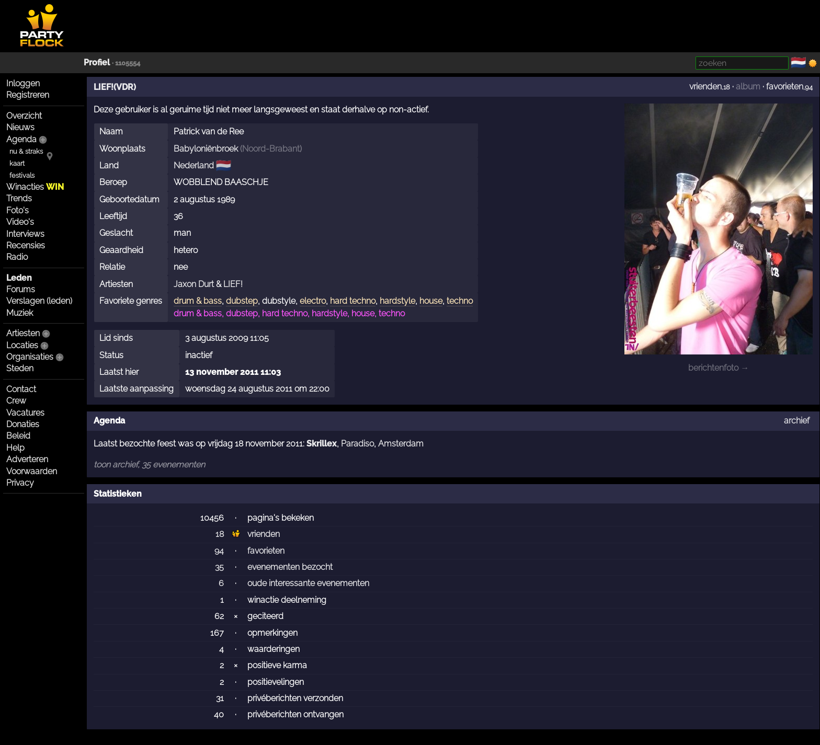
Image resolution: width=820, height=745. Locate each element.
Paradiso (357, 444)
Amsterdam (401, 444)
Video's (20, 222)
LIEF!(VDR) (115, 87)
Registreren (27, 95)
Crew (16, 401)
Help (15, 448)
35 (219, 567)
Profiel (97, 62)
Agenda (21, 139)
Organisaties (29, 357)
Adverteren (27, 459)
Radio (17, 257)
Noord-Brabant (271, 149)
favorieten (784, 86)
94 (219, 551)
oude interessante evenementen (308, 583)
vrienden (705, 86)
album (748, 86)
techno (460, 301)
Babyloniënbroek (206, 149)
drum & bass (198, 301)
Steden (19, 368)
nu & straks (26, 151)
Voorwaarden (31, 471)
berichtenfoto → (718, 368)
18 (219, 534)
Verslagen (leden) (39, 301)
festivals (22, 175)
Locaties (22, 345)
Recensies (25, 245)
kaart (17, 163)
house (430, 301)
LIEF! (233, 284)
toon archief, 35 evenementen (149, 464)
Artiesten (23, 333)
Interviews (25, 234)
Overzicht (24, 116)
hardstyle (397, 301)
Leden (19, 278)
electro (313, 301)
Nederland (194, 165)
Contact (21, 389)
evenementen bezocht (290, 567)
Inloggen (23, 83)
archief (797, 421)
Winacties (35, 187)
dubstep (242, 301)
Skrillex (321, 444)
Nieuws (20, 127)
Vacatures (25, 413)
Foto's (17, 210)
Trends (19, 198)
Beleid (18, 436)
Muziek (19, 313)
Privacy (20, 483)
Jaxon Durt (194, 284)
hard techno (352, 301)
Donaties (22, 424)
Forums (20, 289)
